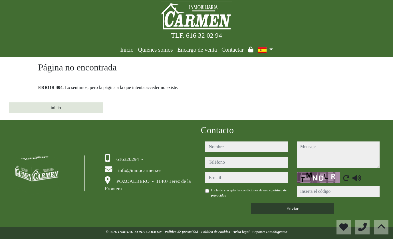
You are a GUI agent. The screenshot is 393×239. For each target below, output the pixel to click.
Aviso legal (241, 232)
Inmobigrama (276, 232)
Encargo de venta (197, 49)
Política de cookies (216, 232)
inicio (56, 107)
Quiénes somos (155, 49)
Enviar (292, 208)
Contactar (232, 49)
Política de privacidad (182, 232)
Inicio (127, 49)
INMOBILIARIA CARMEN (140, 232)
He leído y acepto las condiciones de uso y (249, 192)
